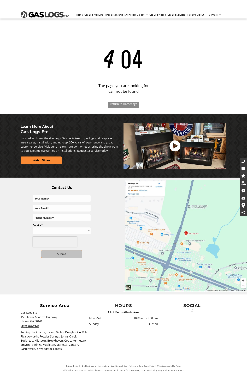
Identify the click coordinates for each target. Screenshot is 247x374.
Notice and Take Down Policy (142, 366)
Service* (38, 225)
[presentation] (55, 242)
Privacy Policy (72, 366)
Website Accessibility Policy (169, 366)
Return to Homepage (123, 104)
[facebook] (192, 312)
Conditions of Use (119, 366)
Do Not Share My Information (95, 366)
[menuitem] (80, 14)
